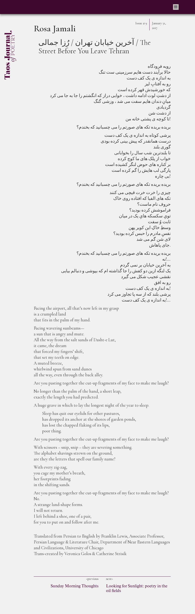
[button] (176, 7)
